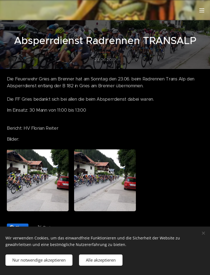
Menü (201, 10)
